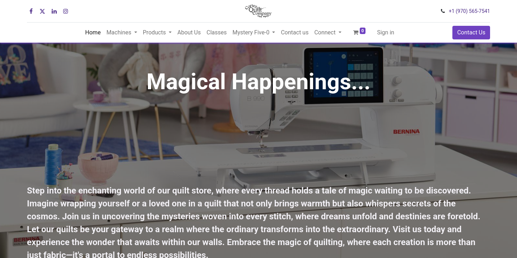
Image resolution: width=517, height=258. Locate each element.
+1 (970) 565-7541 (469, 11)
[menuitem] (92, 32)
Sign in (385, 32)
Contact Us (471, 32)
